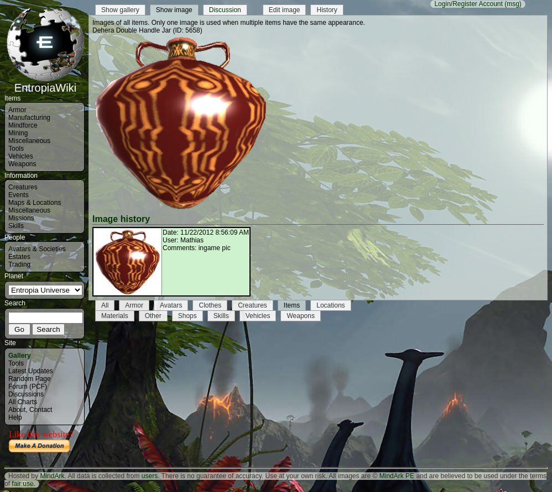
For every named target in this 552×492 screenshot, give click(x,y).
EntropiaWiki (45, 83)
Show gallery (120, 10)
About (16, 410)
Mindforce (23, 125)
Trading (19, 264)
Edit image (284, 10)
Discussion (225, 10)
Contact (40, 410)
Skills (16, 226)
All (104, 305)
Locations (330, 305)
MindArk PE (396, 476)
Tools (16, 148)
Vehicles (20, 156)
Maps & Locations (34, 203)
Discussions (26, 394)
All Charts (22, 402)
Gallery (19, 355)
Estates (19, 257)
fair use (22, 484)
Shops (187, 316)
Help (15, 417)
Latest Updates (30, 371)
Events (18, 195)
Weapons (22, 164)
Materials (114, 316)
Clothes (210, 305)
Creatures (23, 187)
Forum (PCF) (27, 386)
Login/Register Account (468, 4)
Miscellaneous (29, 141)
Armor (17, 110)
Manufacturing (29, 117)
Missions (21, 218)
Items (292, 305)
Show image (174, 10)
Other (153, 316)
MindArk (52, 476)
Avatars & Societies (37, 249)
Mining (18, 133)
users (150, 476)
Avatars (171, 305)
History (326, 10)
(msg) (513, 4)
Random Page (29, 379)
